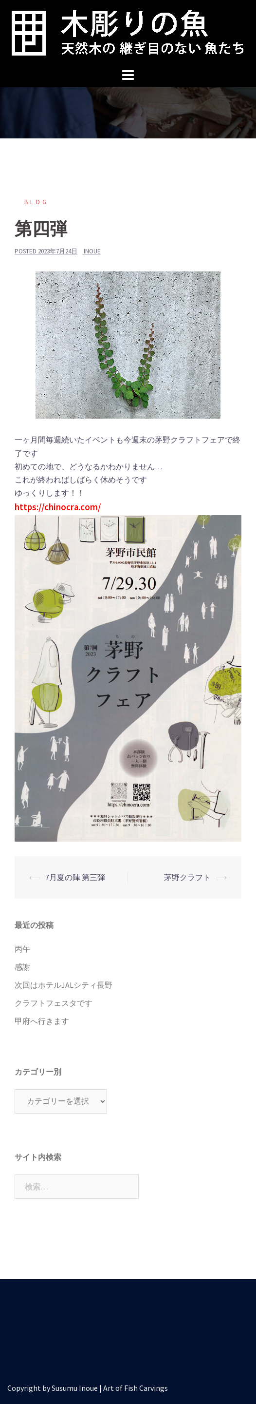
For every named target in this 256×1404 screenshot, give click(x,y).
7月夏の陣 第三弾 (75, 877)
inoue (92, 251)
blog (36, 202)
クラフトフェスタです (53, 1003)
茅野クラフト (187, 877)
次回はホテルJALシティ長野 (63, 985)
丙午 (22, 949)
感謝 (22, 967)
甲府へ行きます (42, 1021)
